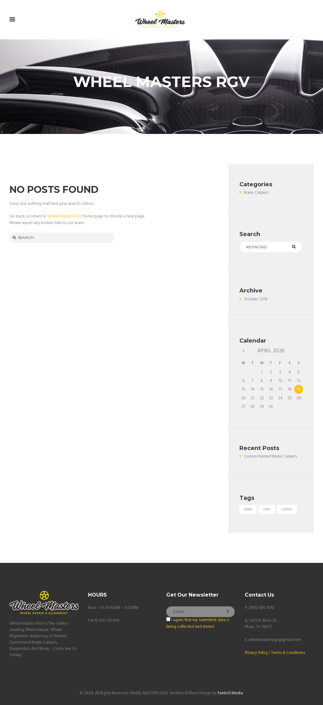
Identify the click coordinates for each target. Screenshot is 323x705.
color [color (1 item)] (267, 509)
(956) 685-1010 (262, 607)
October (256, 299)
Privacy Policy (257, 652)
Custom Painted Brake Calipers (271, 456)
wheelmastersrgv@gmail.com (275, 639)
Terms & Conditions (289, 652)
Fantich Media (230, 693)
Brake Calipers (256, 192)
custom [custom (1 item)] (287, 509)
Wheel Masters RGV (64, 216)
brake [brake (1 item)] (248, 509)
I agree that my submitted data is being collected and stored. (197, 623)
